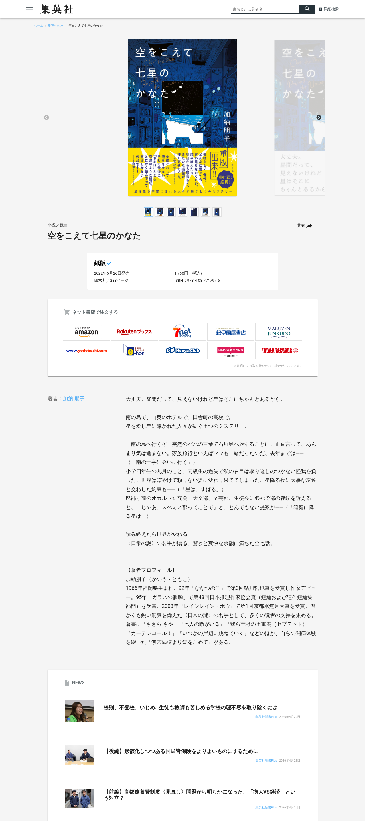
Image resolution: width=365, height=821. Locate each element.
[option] (182, 118)
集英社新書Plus (266, 717)
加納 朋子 (74, 398)
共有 (301, 225)
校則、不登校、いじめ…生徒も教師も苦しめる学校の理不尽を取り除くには (190, 707)
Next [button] (319, 117)
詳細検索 (331, 9)
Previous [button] (46, 117)
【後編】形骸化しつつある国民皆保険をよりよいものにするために (181, 751)
